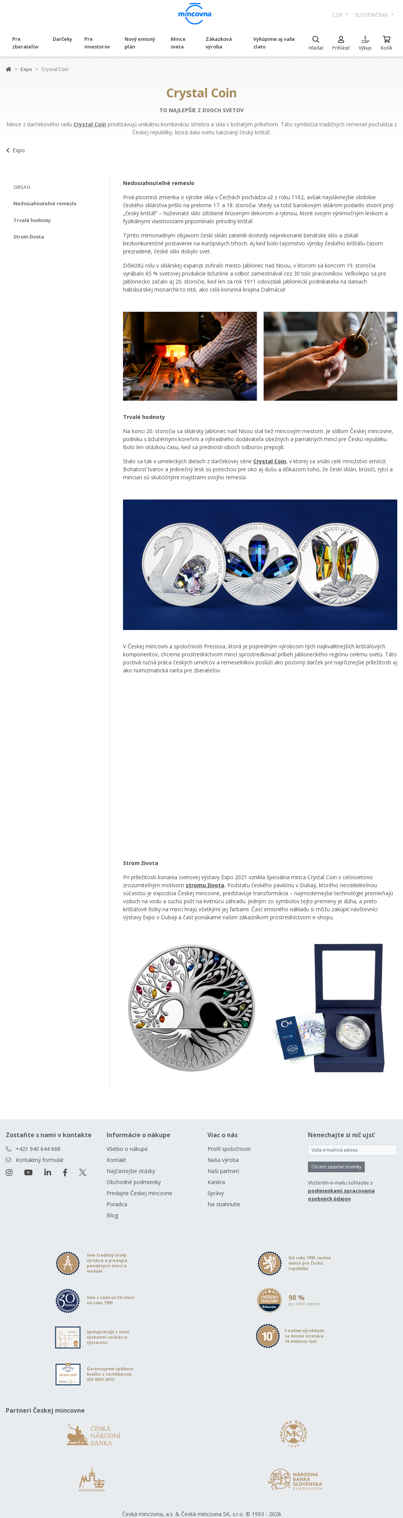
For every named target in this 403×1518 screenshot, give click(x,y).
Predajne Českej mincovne (139, 1193)
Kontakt (116, 1159)
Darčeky (62, 38)
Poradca (117, 1204)
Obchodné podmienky (134, 1182)
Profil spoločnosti (229, 1148)
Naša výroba (223, 1159)
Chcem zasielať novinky (336, 1166)
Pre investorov (97, 42)
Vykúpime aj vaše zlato (274, 42)
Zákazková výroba (219, 42)
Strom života (28, 236)
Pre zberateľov (25, 42)
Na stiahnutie (223, 1204)
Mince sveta (178, 42)
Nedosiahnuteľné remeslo (44, 203)
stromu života (205, 885)
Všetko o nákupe (127, 1148)
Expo (26, 69)
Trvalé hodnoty (32, 220)
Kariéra (216, 1182)
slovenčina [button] (371, 14)
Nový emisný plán (140, 42)
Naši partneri (223, 1171)
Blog (112, 1215)
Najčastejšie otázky (131, 1171)
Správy (215, 1193)
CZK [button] (338, 14)
